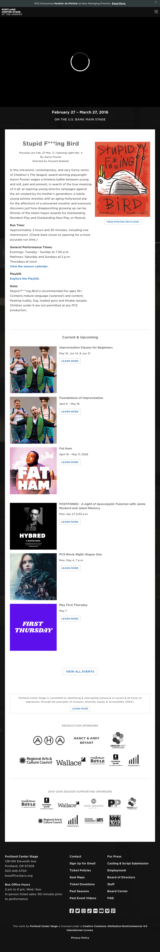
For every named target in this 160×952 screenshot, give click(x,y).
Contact (75, 856)
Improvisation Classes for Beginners (86, 347)
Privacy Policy (80, 937)
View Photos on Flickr (122, 221)
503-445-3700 (16, 871)
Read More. (119, 3)
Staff (110, 884)
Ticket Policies (80, 870)
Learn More (69, 361)
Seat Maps (77, 877)
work (22, 926)
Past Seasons (79, 891)
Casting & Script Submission (127, 863)
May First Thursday (73, 605)
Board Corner (117, 891)
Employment (116, 870)
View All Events (80, 671)
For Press (114, 856)
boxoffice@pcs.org (19, 875)
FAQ (110, 898)
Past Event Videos (83, 898)
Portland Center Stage (44, 926)
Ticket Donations (82, 884)
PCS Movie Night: (80, 554)
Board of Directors (121, 877)
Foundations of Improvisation (81, 398)
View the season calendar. (29, 266)
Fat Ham (65, 448)
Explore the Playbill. (25, 278)
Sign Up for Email (82, 863)
